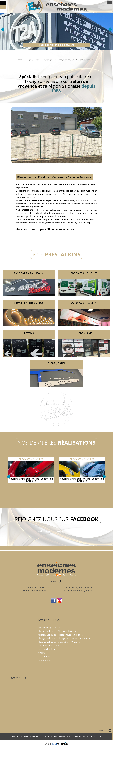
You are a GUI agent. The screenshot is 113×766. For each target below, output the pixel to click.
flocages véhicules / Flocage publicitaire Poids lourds (64, 638)
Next (110, 29)
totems (41, 652)
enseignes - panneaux (49, 627)
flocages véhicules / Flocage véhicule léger (59, 631)
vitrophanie (44, 656)
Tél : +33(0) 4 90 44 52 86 (79, 587)
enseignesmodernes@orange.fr (78, 590)
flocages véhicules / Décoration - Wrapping (59, 641)
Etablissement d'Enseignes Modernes (56, 531)
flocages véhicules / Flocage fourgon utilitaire (60, 634)
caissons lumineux (47, 649)
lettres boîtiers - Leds (48, 645)
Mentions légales (58, 736)
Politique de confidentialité (78, 736)
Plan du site (96, 736)
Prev (2, 29)
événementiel (45, 659)
